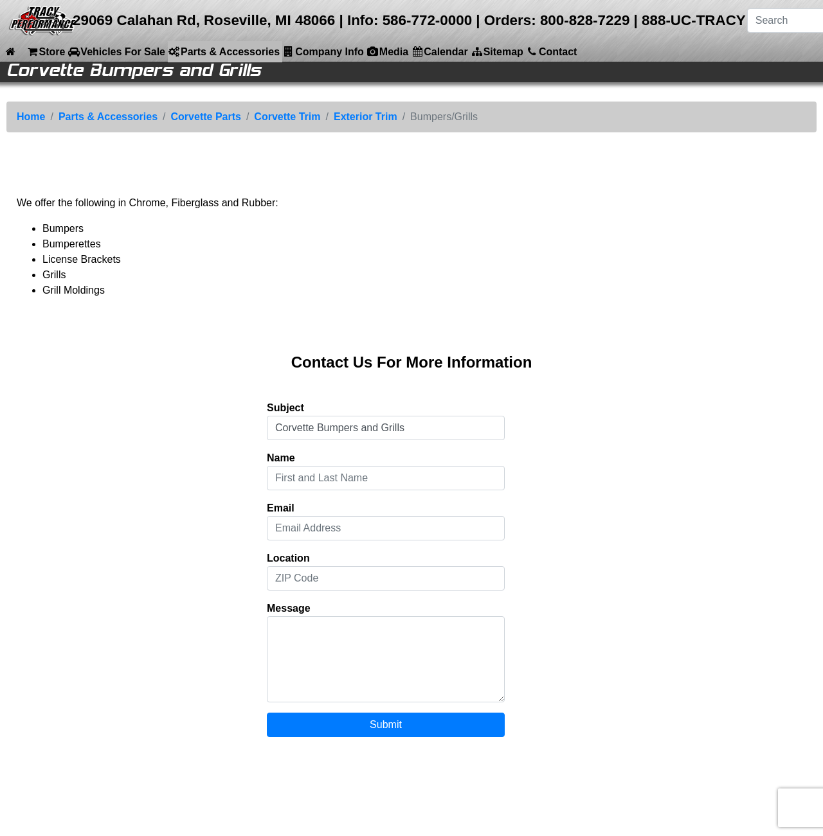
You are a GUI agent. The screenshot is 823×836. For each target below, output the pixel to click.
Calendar (439, 51)
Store (45, 51)
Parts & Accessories (224, 51)
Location (288, 558)
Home (31, 116)
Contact (551, 51)
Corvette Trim (287, 116)
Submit (386, 724)
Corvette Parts (206, 116)
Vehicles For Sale (116, 51)
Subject (285, 407)
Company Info (323, 51)
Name (281, 457)
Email (280, 507)
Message (289, 608)
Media (387, 51)
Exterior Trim (365, 116)
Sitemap (497, 51)
